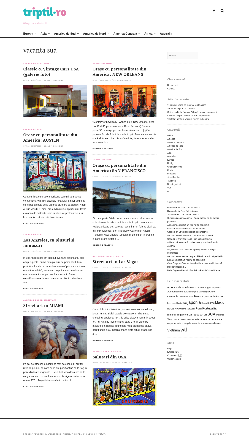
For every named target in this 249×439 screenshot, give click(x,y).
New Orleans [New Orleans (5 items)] (180, 309)
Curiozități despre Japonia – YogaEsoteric (186, 218)
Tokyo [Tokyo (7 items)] (170, 319)
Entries (173, 352)
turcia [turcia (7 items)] (176, 319)
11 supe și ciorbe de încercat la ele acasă (186, 105)
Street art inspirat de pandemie (181, 108)
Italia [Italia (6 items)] (184, 303)
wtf (168, 191)
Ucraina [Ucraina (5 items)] (183, 319)
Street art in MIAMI (43, 305)
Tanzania (171, 181)
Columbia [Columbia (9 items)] (172, 296)
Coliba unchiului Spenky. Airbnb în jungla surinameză (192, 112)
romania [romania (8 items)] (171, 314)
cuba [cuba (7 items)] (191, 296)
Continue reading (103, 149)
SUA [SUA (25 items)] (211, 314)
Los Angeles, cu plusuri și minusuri (48, 242)
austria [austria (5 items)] (180, 292)
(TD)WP (101, 434)
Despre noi (172, 85)
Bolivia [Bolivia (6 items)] (187, 291)
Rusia (170, 170)
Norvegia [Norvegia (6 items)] (190, 309)
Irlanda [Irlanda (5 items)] (179, 303)
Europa (28, 33)
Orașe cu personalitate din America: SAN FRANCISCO (120, 168)
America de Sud (65, 33)
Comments (174, 355)
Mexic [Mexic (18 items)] (219, 302)
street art (119, 256)
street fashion (173, 177)
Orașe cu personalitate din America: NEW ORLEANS (120, 71)
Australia (166, 33)
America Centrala (125, 33)
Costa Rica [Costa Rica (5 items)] (183, 297)
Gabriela (171, 232)
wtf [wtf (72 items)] (183, 330)
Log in (170, 348)
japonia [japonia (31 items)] (194, 302)
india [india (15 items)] (219, 296)
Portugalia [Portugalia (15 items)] (209, 308)
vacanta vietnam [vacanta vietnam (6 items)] (212, 323)
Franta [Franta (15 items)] (198, 296)
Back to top (217, 434)
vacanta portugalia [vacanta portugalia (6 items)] (182, 323)
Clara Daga (172, 263)
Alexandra (172, 225)
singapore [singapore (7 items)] (181, 314)
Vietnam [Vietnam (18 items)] (173, 330)
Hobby (47, 63)
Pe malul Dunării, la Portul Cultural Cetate (200, 270)
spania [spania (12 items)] (191, 314)
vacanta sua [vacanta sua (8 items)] (198, 323)
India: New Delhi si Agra (186, 211)
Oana (26, 80)
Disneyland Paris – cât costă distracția (194, 239)
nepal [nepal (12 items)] (170, 308)
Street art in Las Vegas (116, 261)
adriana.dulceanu (175, 242)
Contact (171, 88)
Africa (148, 33)
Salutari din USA (109, 357)
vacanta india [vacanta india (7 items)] (206, 319)
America (97, 351)
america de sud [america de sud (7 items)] (196, 287)
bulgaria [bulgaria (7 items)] (194, 291)
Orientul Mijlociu (174, 167)
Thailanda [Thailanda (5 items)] (220, 315)
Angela (170, 249)
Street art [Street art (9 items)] (201, 314)
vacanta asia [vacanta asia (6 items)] (193, 319)
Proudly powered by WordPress (42, 434)
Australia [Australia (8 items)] (172, 291)
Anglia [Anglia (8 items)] (207, 287)
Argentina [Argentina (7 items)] (216, 287)
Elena (170, 260)
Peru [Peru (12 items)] (199, 308)
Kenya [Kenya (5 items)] (204, 303)
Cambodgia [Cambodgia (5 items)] (204, 292)
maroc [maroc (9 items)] (211, 302)
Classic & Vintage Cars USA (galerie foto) (51, 71)
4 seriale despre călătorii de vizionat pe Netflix (188, 115)
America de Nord (94, 33)
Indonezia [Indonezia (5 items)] (171, 303)
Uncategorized (174, 184)
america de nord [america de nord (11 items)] (177, 287)
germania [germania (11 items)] (210, 296)
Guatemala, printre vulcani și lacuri (196, 235)
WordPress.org (174, 359)
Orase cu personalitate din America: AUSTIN (50, 137)
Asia (43, 33)
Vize (169, 187)
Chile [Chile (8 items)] (212, 291)
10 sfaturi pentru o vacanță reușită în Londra (188, 119)
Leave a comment (53, 80)
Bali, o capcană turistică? (188, 207)
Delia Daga (172, 270)
